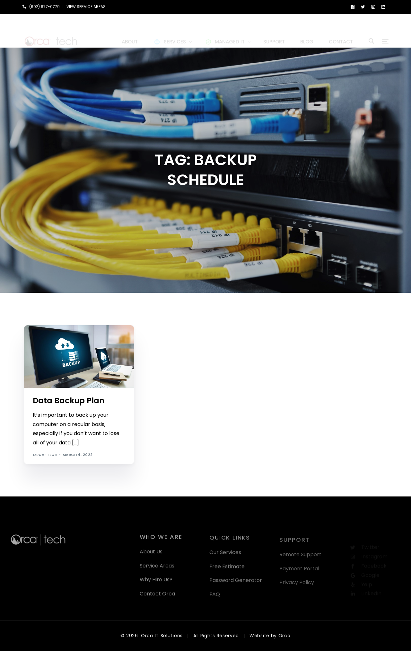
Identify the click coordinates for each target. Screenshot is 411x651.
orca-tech (45, 454)
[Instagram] (373, 6)
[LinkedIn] (383, 6)
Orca (284, 635)
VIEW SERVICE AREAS (86, 7)
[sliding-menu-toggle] (385, 30)
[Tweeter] (363, 6)
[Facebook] (352, 6)
